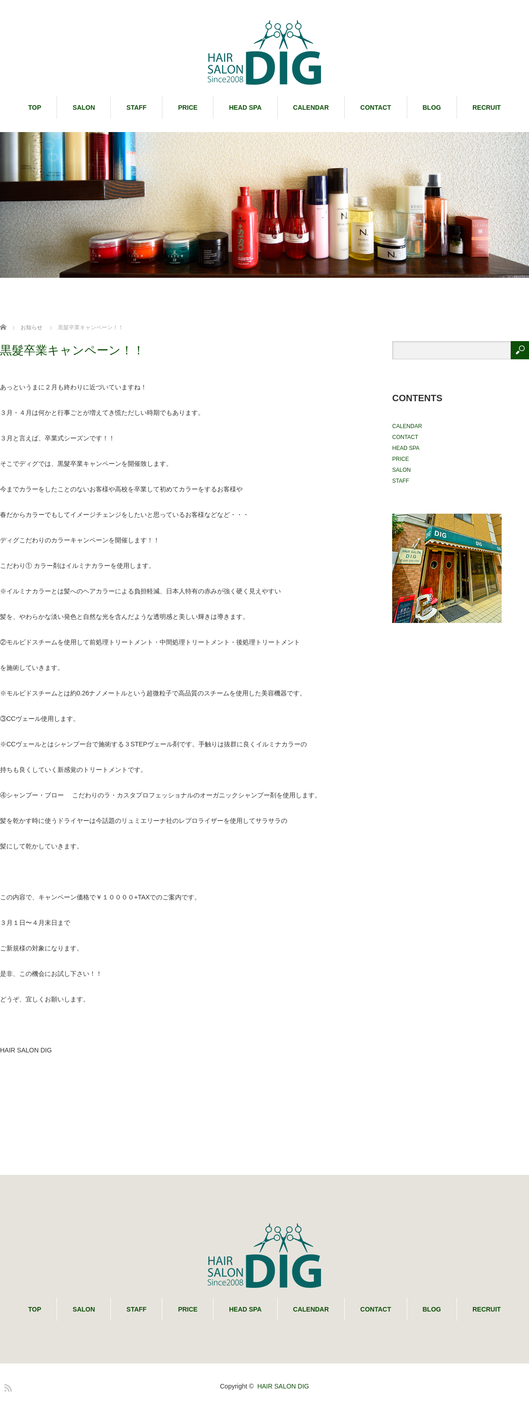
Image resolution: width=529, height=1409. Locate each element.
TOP (34, 107)
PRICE (187, 107)
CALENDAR (311, 107)
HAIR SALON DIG (283, 1386)
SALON (84, 107)
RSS (7, 1386)
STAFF (136, 107)
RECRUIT (486, 107)
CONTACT (375, 107)
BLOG (432, 107)
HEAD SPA (245, 107)
